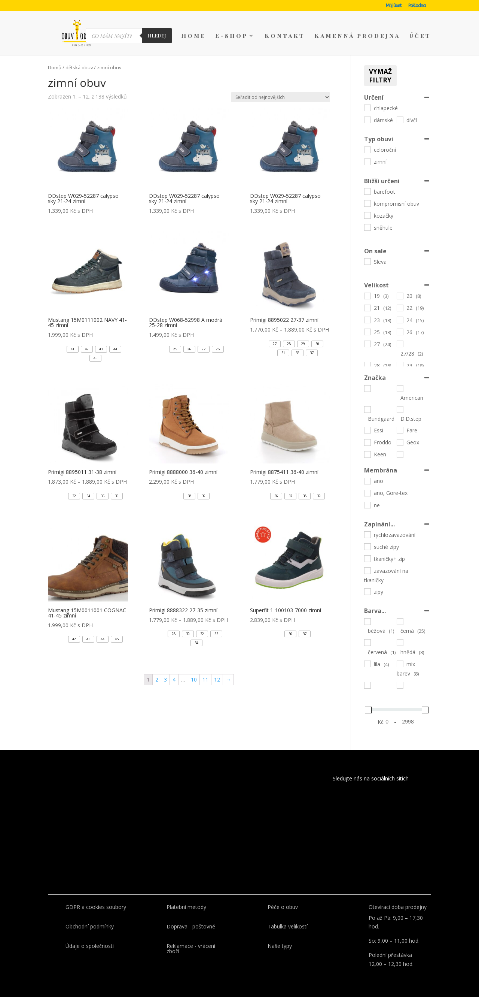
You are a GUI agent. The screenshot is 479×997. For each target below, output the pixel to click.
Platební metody (186, 906)
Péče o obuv (283, 906)
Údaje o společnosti (89, 945)
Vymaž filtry (380, 75)
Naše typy (280, 945)
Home (193, 36)
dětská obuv (79, 67)
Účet (420, 36)
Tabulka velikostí (288, 926)
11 (205, 679)
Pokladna (416, 5)
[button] (72, 349)
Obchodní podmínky (89, 926)
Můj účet (394, 5)
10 (194, 679)
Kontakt (285, 36)
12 (217, 679)
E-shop (231, 36)
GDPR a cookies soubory (95, 906)
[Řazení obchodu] (280, 97)
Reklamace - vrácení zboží (191, 948)
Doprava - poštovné (191, 926)
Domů (54, 67)
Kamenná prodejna (357, 36)
